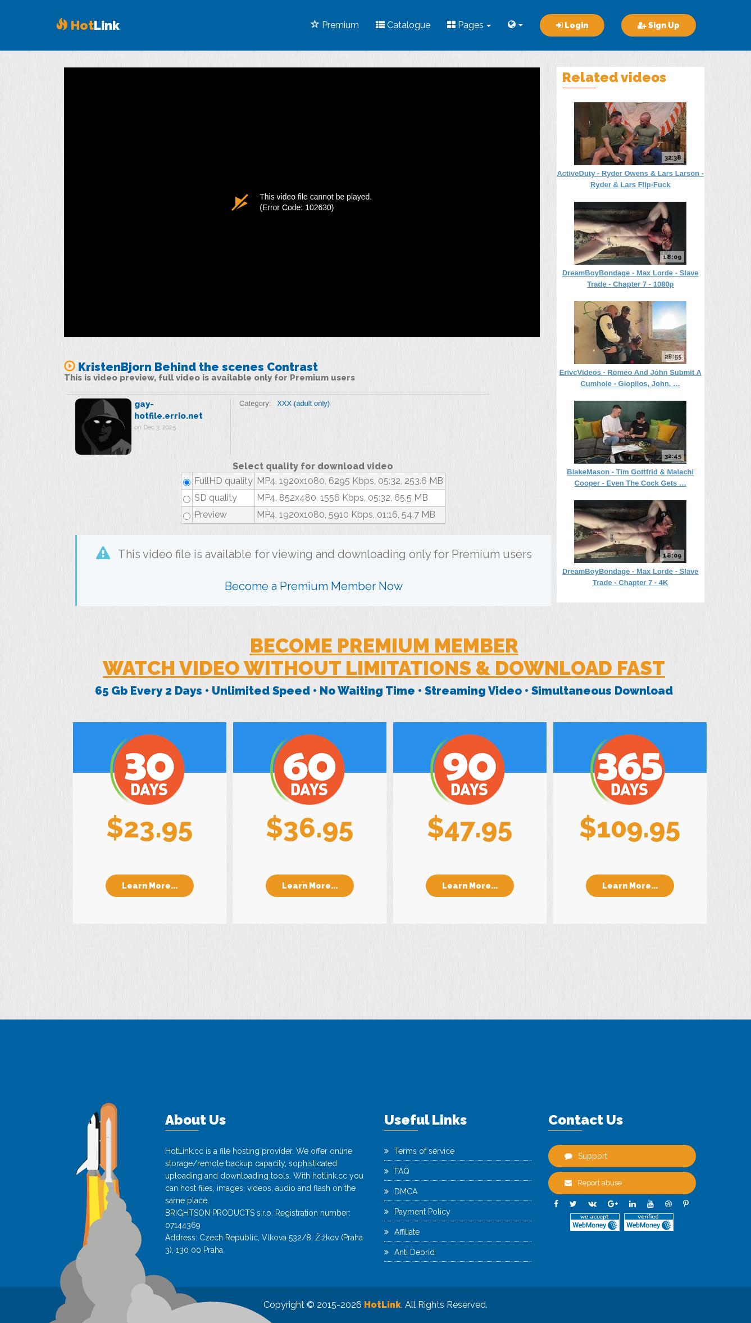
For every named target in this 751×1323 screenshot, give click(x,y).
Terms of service (419, 1151)
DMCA (400, 1191)
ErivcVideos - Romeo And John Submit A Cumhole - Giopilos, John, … (630, 378)
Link (88, 25)
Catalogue (403, 25)
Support (586, 1156)
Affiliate (402, 1231)
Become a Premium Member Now (314, 586)
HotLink (382, 1304)
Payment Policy (417, 1211)
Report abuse (593, 1183)
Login (572, 25)
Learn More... (149, 885)
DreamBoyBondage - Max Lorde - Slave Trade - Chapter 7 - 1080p (630, 278)
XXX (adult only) (303, 403)
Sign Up (659, 25)
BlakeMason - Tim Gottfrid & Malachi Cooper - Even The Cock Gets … (630, 477)
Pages (469, 25)
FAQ (396, 1171)
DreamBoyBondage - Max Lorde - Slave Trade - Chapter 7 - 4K (630, 577)
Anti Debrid (409, 1252)
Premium (335, 25)
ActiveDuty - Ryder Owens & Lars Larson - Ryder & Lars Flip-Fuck (630, 179)
